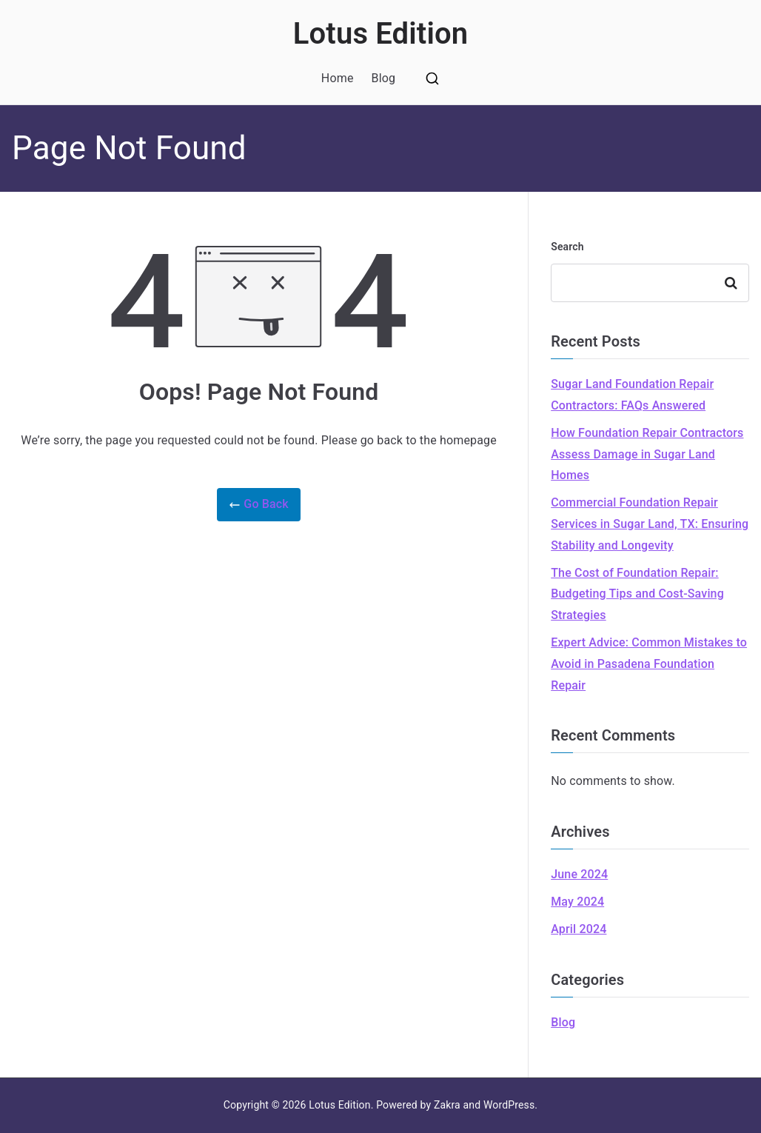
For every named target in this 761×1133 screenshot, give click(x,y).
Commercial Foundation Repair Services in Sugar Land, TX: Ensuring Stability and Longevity (649, 523)
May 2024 (577, 902)
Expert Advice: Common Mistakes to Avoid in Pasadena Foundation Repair (649, 663)
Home (337, 78)
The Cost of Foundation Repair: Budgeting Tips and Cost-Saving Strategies (637, 594)
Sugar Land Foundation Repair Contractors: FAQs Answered (632, 394)
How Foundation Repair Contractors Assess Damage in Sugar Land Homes (647, 454)
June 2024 (579, 874)
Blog (384, 78)
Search (567, 247)
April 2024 (578, 929)
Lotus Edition (381, 33)
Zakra (447, 1105)
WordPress (508, 1105)
